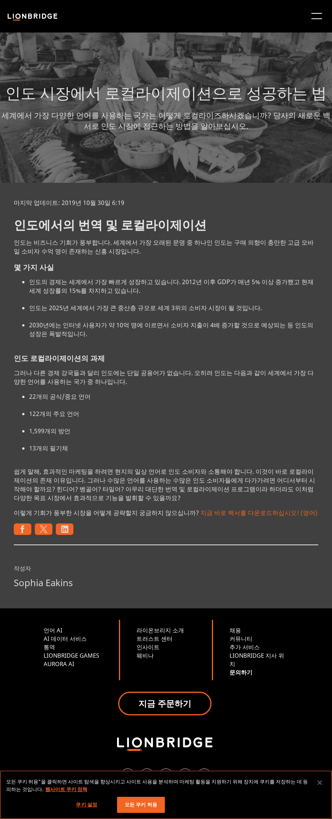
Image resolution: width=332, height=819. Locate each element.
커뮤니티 (240, 638)
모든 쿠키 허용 (141, 804)
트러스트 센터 (155, 638)
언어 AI (53, 630)
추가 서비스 (244, 647)
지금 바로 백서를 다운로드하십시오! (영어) (258, 513)
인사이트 (148, 647)
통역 (49, 647)
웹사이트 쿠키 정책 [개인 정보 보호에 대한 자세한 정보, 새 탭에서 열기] (66, 789)
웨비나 (145, 655)
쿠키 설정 (86, 804)
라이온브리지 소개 (160, 630)
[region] (166, 794)
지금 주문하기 (164, 703)
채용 (235, 630)
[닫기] (319, 782)
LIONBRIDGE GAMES (71, 655)
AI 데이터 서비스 (65, 638)
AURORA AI (59, 664)
